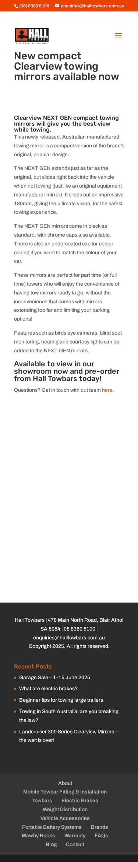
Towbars (42, 800)
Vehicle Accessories (65, 818)
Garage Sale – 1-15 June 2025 (54, 677)
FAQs (101, 835)
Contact (75, 844)
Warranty (74, 835)
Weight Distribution (65, 809)
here (107, 390)
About (65, 783)
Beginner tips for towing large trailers (61, 700)
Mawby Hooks (38, 835)
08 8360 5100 (79, 629)
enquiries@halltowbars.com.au (69, 638)
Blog (51, 844)
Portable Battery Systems (52, 827)
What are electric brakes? (48, 688)
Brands (99, 827)
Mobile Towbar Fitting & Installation (65, 792)
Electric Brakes (79, 800)
